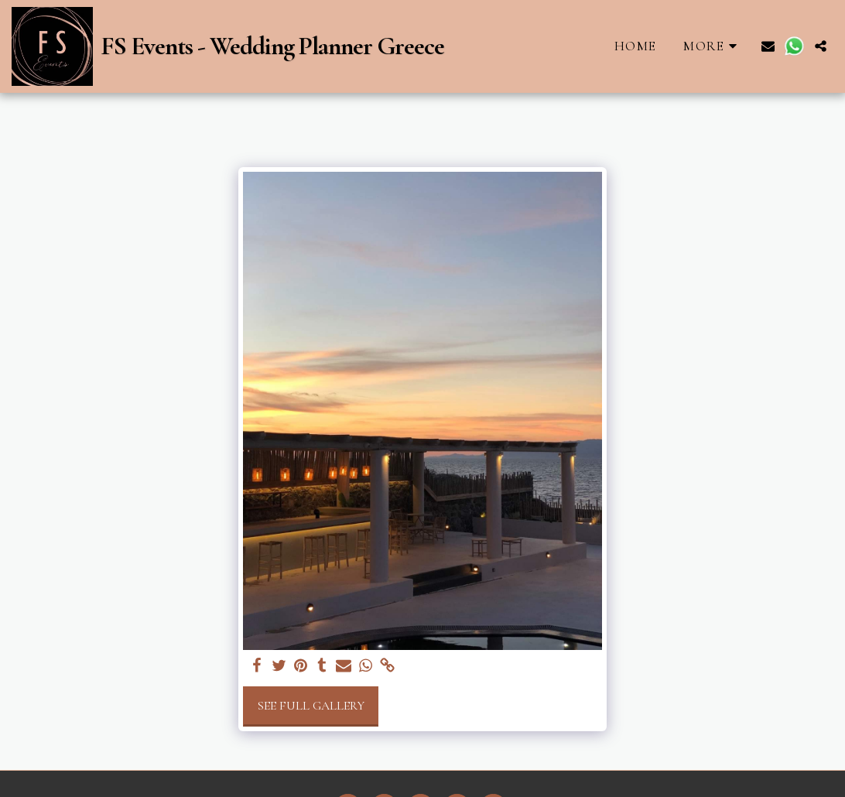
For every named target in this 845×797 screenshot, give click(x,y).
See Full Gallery (311, 705)
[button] (768, 46)
